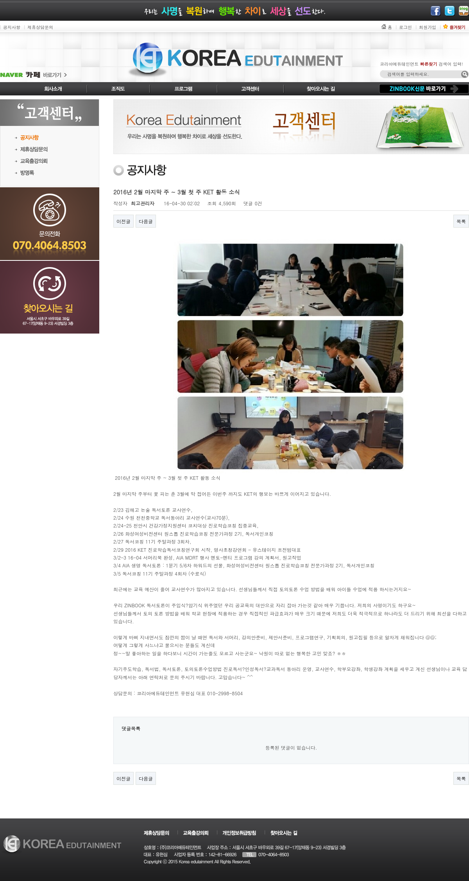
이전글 (123, 221)
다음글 (146, 221)
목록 (461, 221)
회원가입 (427, 27)
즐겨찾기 (457, 27)
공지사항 (11, 27)
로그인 (405, 27)
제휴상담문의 (40, 27)
